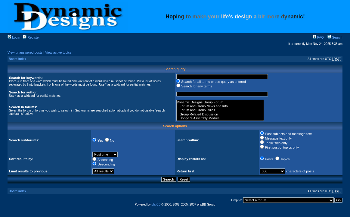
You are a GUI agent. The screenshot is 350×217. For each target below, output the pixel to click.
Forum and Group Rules (220, 110)
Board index (17, 59)
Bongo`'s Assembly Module (220, 118)
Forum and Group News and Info (220, 106)
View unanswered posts (25, 52)
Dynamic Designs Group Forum (220, 102)
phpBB (155, 204)
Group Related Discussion (220, 114)
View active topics (58, 52)
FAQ (318, 37)
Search (334, 37)
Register (31, 37)
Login (14, 37)
